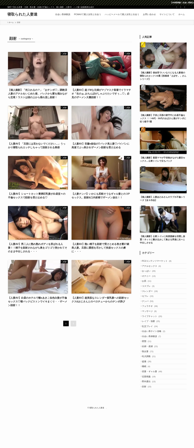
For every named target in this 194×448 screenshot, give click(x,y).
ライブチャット (154, 332)
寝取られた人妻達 (24, 14)
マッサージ (151, 325)
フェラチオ (151, 319)
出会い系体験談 (153, 357)
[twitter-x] (177, 7)
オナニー (150, 281)
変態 (148, 364)
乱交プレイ (151, 345)
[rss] (181, 7)
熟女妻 (149, 377)
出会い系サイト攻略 (155, 351)
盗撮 (148, 390)
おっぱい (150, 274)
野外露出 (150, 415)
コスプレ (150, 293)
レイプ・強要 (153, 338)
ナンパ (149, 313)
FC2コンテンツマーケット (158, 261)
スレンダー (151, 300)
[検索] (185, 7)
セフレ (149, 306)
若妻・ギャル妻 (154, 402)
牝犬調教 (150, 383)
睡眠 (148, 396)
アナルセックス (153, 268)
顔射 (148, 422)
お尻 (148, 287)
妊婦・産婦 (151, 370)
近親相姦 (150, 409)
